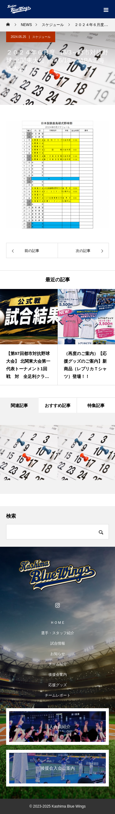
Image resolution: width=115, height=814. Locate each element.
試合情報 (57, 643)
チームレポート (58, 695)
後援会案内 (57, 674)
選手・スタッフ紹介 (57, 633)
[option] (29, 337)
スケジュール (41, 37)
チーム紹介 (57, 664)
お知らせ (57, 654)
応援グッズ (57, 685)
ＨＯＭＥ (57, 622)
